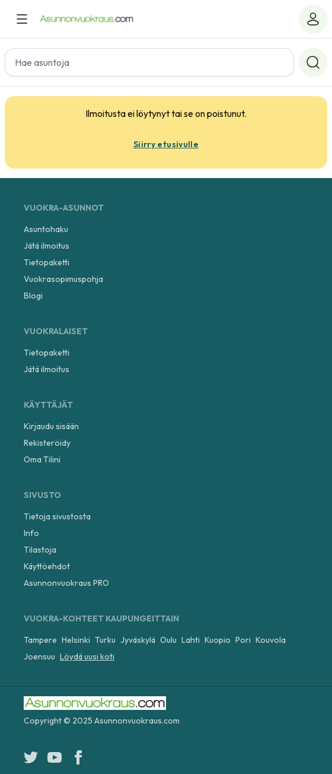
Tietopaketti (46, 262)
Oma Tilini (42, 459)
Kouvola (271, 640)
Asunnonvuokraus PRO (66, 583)
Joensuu (39, 656)
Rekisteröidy (47, 442)
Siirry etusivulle (166, 144)
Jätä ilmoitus (46, 245)
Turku (105, 640)
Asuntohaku (46, 229)
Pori (243, 640)
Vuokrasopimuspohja (63, 279)
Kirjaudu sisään (51, 426)
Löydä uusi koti (87, 656)
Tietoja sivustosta (57, 516)
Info (31, 533)
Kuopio (218, 640)
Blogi (33, 295)
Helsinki (76, 640)
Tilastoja (40, 549)
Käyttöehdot (47, 566)
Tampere (40, 640)
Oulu (168, 640)
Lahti (190, 640)
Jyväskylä (137, 640)
